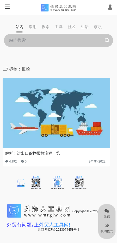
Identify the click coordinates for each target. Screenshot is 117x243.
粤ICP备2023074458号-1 (62, 229)
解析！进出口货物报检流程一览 (32, 153)
